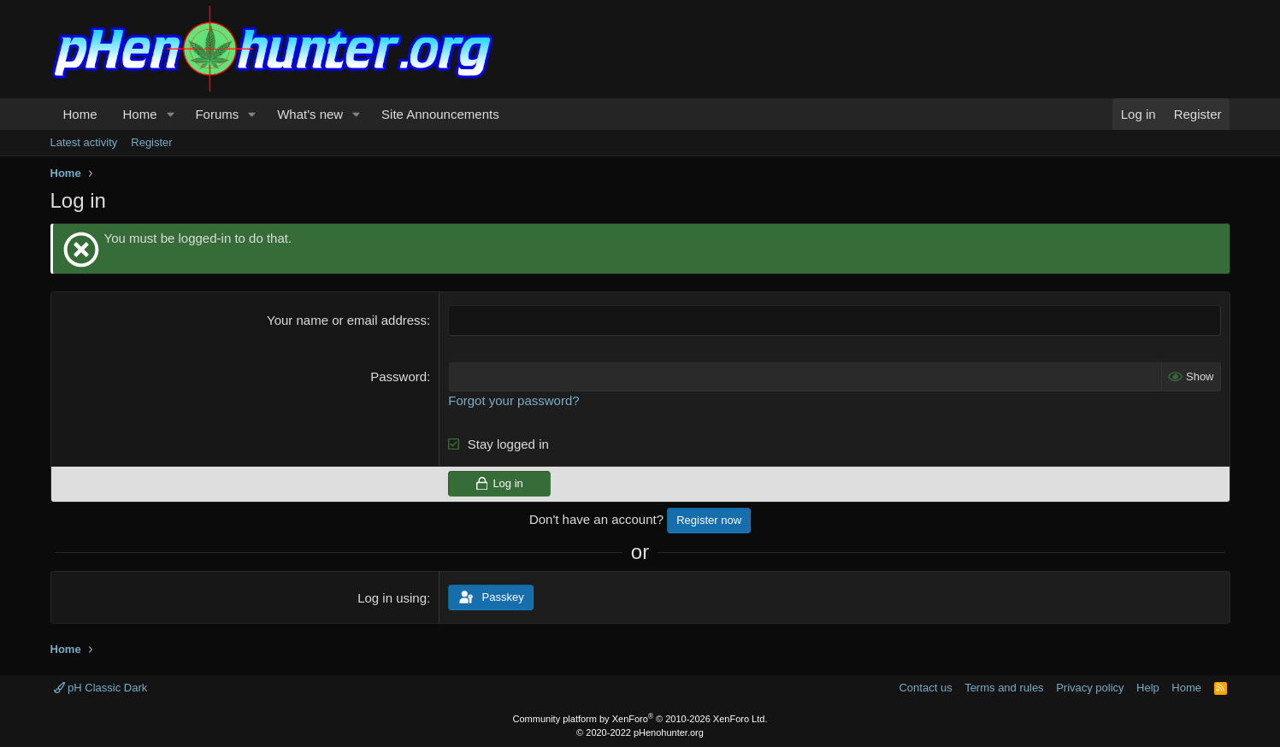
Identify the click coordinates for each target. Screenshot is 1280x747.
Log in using (392, 598)
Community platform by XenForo (640, 719)
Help (1147, 686)
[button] (170, 114)
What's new (310, 114)
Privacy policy (1090, 686)
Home (80, 114)
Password (398, 375)
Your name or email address (347, 320)
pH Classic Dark (101, 686)
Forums (217, 114)
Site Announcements (440, 114)
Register (151, 142)
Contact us (925, 686)
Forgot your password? (513, 399)
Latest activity (84, 142)
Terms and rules (1003, 686)
